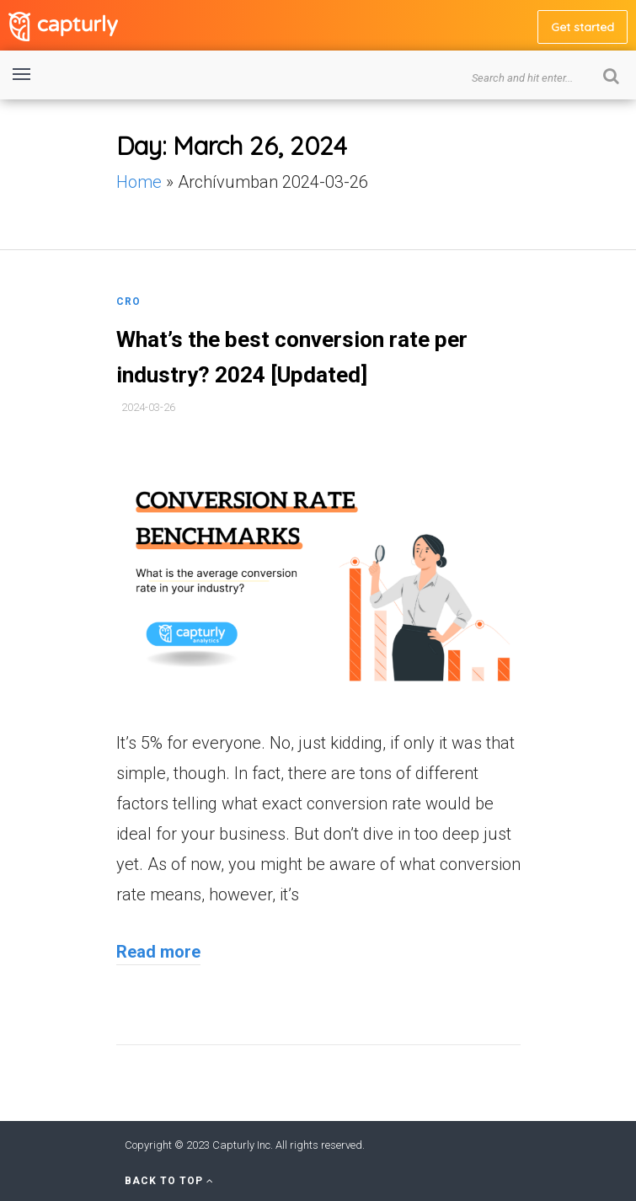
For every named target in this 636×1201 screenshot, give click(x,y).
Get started (582, 27)
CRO (128, 301)
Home (139, 182)
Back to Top (169, 1181)
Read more (158, 952)
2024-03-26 (148, 407)
